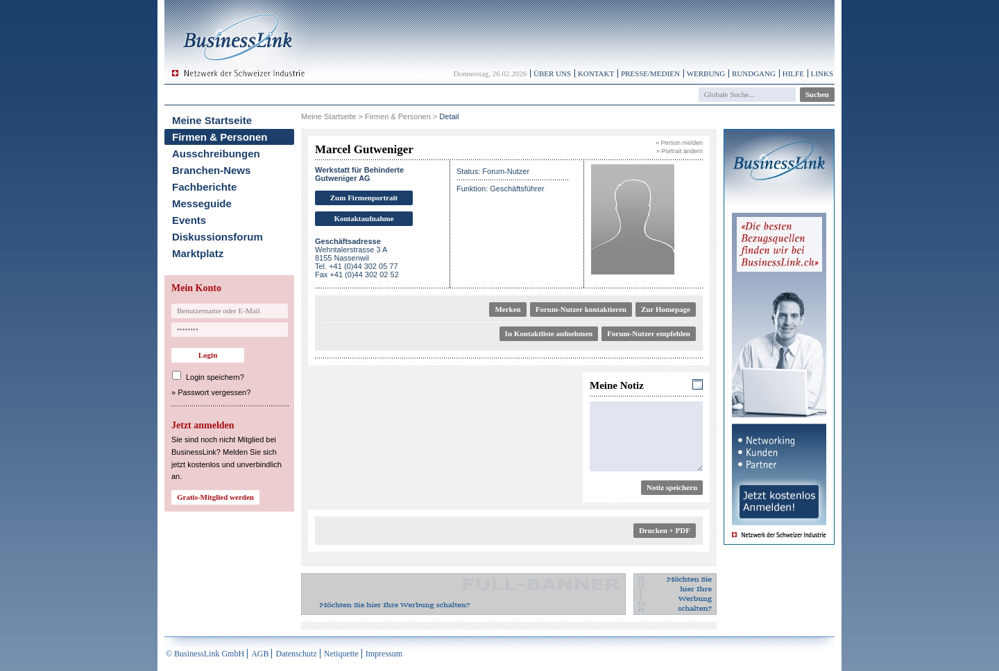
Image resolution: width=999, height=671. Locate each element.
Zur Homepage (665, 309)
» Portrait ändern (679, 151)
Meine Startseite (212, 120)
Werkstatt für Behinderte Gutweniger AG (359, 174)
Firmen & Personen (220, 137)
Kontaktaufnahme (363, 218)
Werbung (706, 73)
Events (189, 220)
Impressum (384, 654)
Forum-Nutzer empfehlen (648, 333)
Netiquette (341, 654)
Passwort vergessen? (214, 392)
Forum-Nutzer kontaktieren (581, 309)
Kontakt (596, 73)
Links (822, 73)
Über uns (552, 73)
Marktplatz (197, 253)
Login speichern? (215, 377)
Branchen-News (211, 170)
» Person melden (679, 142)
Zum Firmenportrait (364, 197)
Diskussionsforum (217, 237)
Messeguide (202, 203)
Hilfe (793, 73)
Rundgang (754, 73)
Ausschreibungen (216, 153)
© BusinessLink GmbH (205, 654)
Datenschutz (295, 654)
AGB (259, 654)
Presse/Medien (650, 73)
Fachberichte (204, 187)
